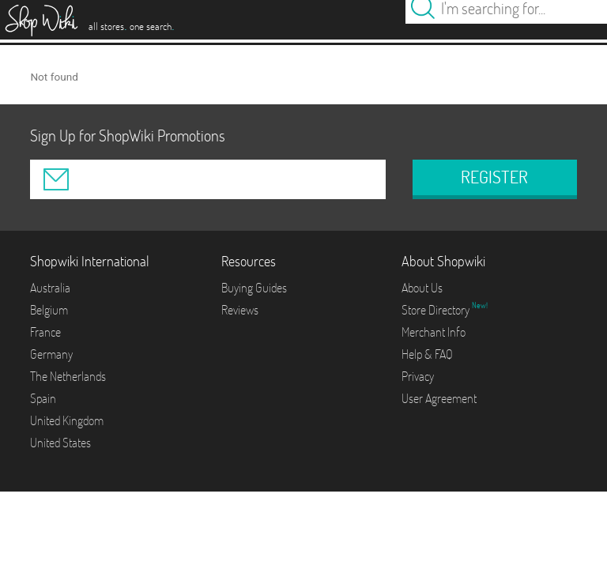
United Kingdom (67, 420)
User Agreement (439, 398)
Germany (51, 354)
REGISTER (494, 177)
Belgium (49, 310)
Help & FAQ (427, 354)
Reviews (239, 310)
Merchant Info (434, 332)
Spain (43, 398)
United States (60, 442)
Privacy (418, 376)
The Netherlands (68, 376)
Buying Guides (254, 288)
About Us (422, 288)
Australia (50, 288)
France (45, 332)
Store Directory (437, 310)
